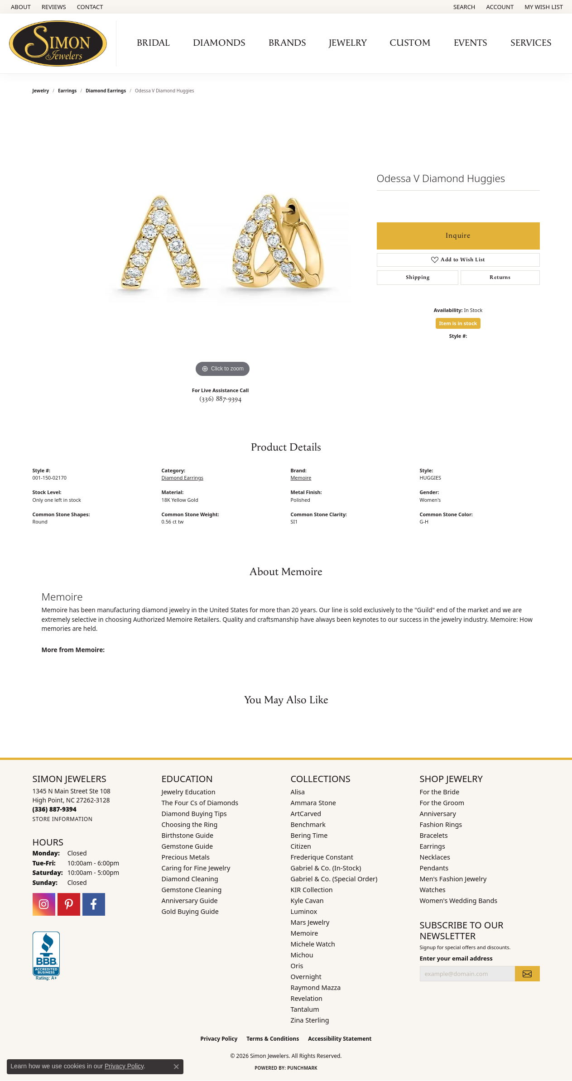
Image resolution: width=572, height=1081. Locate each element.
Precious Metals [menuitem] (186, 857)
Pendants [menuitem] (434, 868)
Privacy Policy (219, 1039)
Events (470, 43)
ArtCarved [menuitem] (306, 813)
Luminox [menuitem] (304, 911)
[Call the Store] (55, 809)
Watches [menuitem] (433, 889)
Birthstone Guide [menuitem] (188, 835)
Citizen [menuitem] (301, 846)
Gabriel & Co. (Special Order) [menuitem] (334, 878)
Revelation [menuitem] (307, 998)
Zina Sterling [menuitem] (310, 1020)
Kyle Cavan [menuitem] (307, 900)
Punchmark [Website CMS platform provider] (302, 1068)
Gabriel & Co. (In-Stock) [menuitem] (326, 868)
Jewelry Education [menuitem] (189, 792)
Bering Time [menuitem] (309, 835)
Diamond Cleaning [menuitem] (190, 878)
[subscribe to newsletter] (527, 973)
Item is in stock (458, 323)
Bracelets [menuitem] (434, 835)
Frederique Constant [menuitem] (322, 857)
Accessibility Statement (339, 1039)
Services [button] (531, 43)
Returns (500, 277)
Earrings (67, 90)
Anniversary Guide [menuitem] (190, 900)
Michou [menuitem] (302, 955)
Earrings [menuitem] (432, 846)
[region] (223, 244)
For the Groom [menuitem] (442, 802)
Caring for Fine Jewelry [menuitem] (196, 868)
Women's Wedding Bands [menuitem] (459, 900)
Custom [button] (410, 43)
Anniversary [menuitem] (438, 813)
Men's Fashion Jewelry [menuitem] (453, 878)
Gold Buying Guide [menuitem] (190, 911)
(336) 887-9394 (220, 399)
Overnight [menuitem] (306, 976)
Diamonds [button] (219, 43)
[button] (464, 7)
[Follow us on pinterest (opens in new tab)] (69, 904)
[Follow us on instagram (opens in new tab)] (44, 904)
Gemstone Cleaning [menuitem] (192, 889)
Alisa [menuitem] (298, 792)
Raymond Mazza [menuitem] (316, 987)
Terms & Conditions (272, 1039)
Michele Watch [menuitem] (313, 944)
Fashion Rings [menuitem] (441, 824)
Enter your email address (456, 958)
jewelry (41, 90)
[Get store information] (63, 819)
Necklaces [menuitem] (435, 857)
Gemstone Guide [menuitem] (187, 846)
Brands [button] (287, 43)
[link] (20, 7)
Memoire (301, 477)
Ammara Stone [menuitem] (313, 802)
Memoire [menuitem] (304, 933)
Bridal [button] (153, 43)
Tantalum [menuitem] (305, 1009)
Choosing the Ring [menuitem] (190, 824)
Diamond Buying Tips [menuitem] (194, 813)
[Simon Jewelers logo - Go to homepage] (60, 43)
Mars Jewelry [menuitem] (310, 922)
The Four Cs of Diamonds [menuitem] (200, 802)
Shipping (417, 277)
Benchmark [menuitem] (308, 824)
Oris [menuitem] (297, 965)
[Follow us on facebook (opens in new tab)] (93, 904)
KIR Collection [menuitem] (312, 889)
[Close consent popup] (176, 1066)
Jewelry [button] (348, 43)
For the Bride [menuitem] (440, 792)
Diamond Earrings (106, 90)
